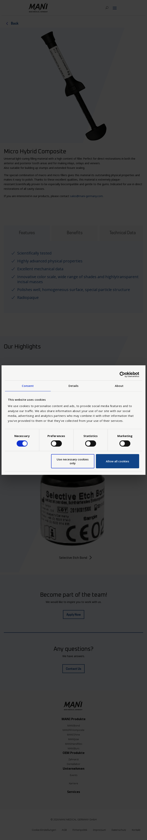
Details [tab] (74, 385)
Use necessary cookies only (73, 461)
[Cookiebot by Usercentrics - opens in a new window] (122, 374)
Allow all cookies (117, 461)
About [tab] (119, 385)
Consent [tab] (28, 385)
